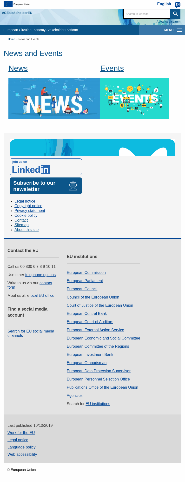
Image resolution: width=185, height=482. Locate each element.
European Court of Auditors (90, 322)
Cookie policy (25, 215)
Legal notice (24, 201)
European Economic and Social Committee (103, 338)
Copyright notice (28, 206)
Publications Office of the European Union (102, 387)
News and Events (29, 39)
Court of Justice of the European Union (100, 305)
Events (112, 68)
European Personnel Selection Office (98, 379)
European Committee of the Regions (98, 346)
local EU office (42, 295)
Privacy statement (29, 211)
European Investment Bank (90, 355)
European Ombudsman (86, 363)
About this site (26, 230)
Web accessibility (22, 454)
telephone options (40, 275)
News (18, 68)
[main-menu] (179, 30)
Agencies (75, 396)
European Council (82, 289)
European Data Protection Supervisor (99, 371)
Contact (21, 220)
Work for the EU (21, 433)
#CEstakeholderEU (17, 13)
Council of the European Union (93, 297)
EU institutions (98, 404)
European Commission (86, 273)
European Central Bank (87, 314)
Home (11, 39)
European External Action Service (95, 330)
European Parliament (85, 281)
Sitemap (21, 225)
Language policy (21, 447)
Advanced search (168, 21)
